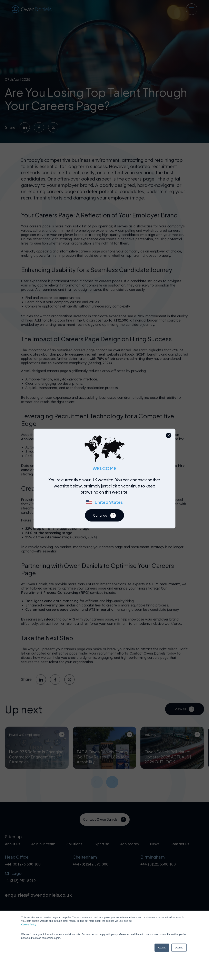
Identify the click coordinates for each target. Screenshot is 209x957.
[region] (106, 493)
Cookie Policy (28, 924)
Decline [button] (179, 947)
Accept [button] (162, 947)
